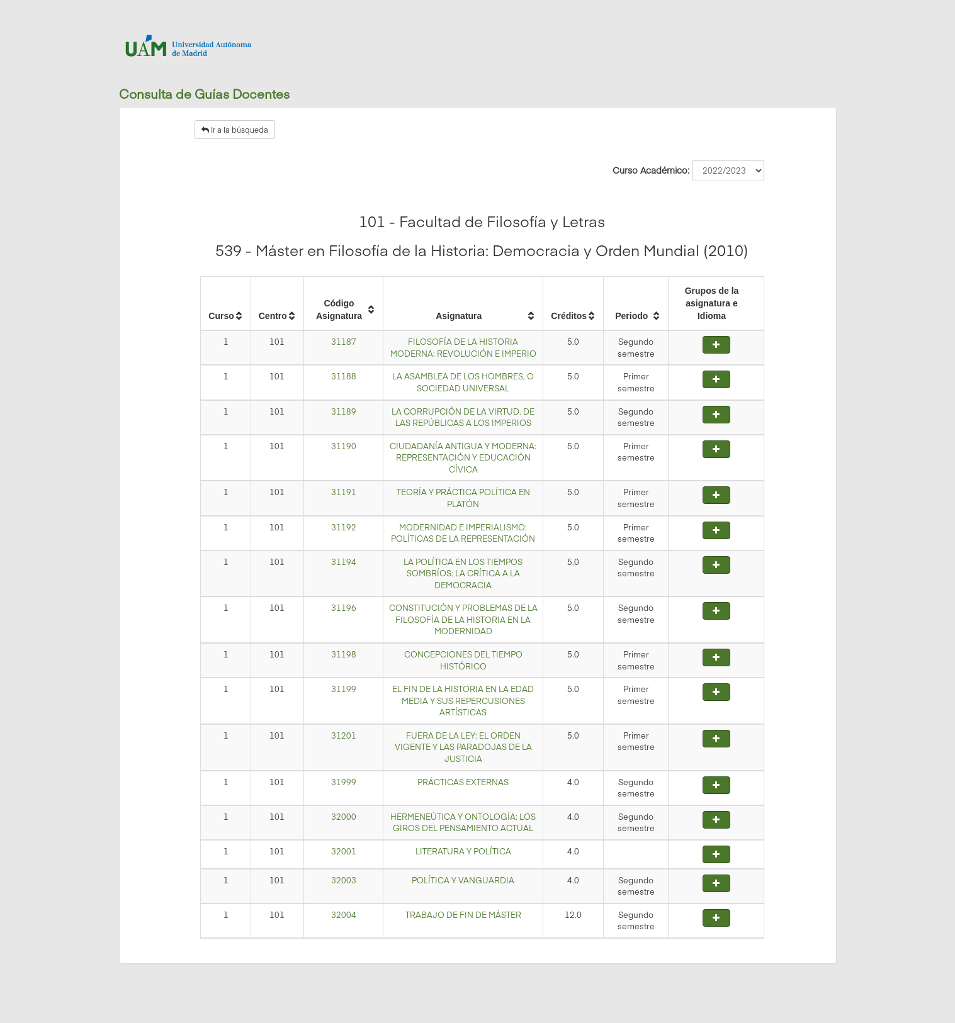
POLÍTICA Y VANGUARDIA (463, 880)
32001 (343, 851)
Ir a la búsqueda (234, 130)
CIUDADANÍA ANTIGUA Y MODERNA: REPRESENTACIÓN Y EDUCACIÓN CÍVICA (463, 457)
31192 (343, 527)
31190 (343, 446)
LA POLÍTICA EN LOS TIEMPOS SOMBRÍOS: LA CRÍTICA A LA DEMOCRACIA (463, 573)
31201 (343, 735)
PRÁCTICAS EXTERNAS (463, 782)
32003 (343, 880)
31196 (343, 607)
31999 (343, 782)
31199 (343, 689)
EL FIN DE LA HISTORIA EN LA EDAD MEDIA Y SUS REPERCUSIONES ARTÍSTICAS (463, 700)
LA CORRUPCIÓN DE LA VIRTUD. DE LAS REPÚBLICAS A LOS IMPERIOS (463, 417)
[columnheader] (226, 304)
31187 (343, 341)
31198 (343, 654)
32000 (343, 816)
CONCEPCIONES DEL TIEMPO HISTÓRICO (463, 660)
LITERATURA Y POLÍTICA (463, 851)
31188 (343, 376)
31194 (343, 561)
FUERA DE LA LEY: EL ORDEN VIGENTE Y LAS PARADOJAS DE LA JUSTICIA (463, 747)
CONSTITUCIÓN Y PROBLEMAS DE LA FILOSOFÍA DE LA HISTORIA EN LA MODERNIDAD (463, 619)
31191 (343, 492)
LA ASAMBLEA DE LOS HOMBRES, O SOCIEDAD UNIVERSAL (463, 382)
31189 (343, 411)
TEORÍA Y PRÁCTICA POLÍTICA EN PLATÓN (463, 498)
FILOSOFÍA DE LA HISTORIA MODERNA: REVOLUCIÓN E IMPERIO (463, 347)
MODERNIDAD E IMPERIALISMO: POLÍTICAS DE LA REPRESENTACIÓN (463, 533)
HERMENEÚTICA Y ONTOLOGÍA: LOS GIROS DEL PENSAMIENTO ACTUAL (463, 822)
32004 (343, 914)
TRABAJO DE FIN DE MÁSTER (463, 914)
